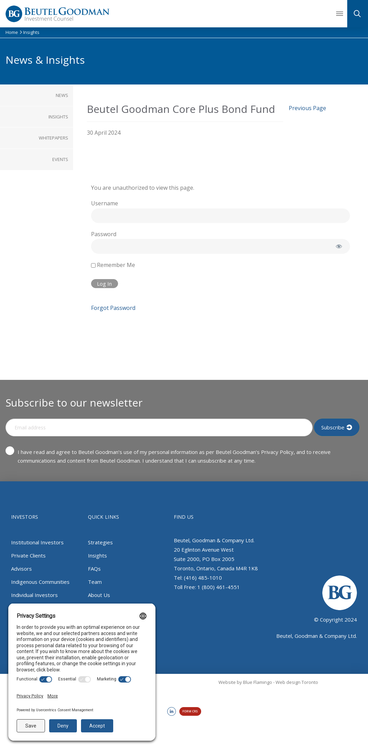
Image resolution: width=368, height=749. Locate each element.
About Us (99, 594)
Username (104, 203)
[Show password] (339, 246)
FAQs (94, 568)
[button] (339, 13)
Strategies (100, 542)
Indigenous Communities (40, 581)
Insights (97, 555)
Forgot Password (113, 308)
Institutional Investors (37, 542)
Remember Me (113, 265)
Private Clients (28, 555)
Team (95, 581)
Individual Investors (34, 594)
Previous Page (307, 108)
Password (103, 234)
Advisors (21, 568)
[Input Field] (159, 427)
